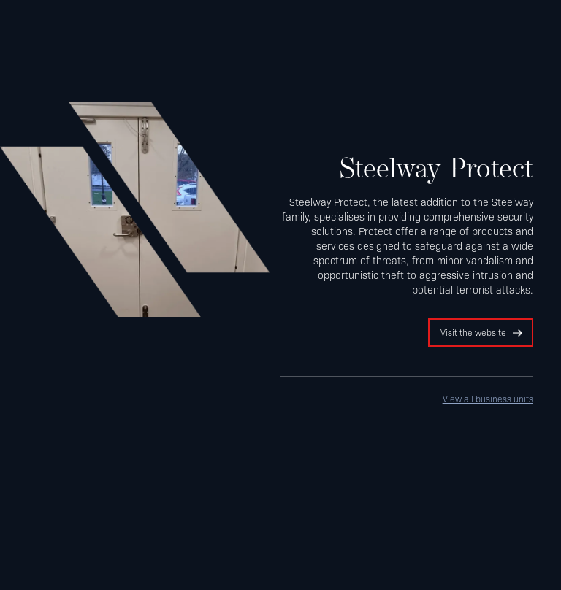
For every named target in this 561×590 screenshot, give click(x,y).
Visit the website (473, 332)
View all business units (488, 399)
